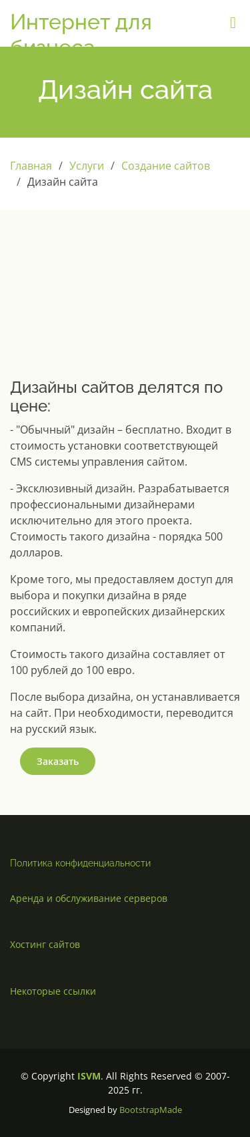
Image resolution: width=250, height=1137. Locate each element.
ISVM (89, 1076)
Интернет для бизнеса (81, 34)
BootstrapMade (150, 1110)
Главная (31, 165)
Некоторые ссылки (53, 991)
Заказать (58, 761)
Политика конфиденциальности (80, 863)
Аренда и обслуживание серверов (88, 898)
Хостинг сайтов (45, 944)
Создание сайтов (165, 165)
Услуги (86, 165)
